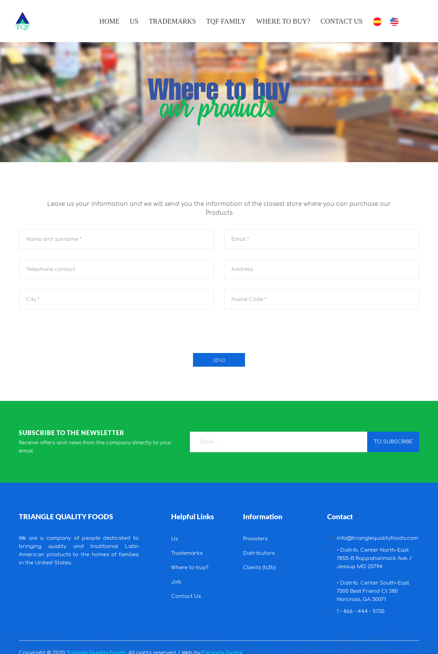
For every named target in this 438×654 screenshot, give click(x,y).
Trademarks (172, 21)
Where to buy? (283, 21)
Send (219, 360)
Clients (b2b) (259, 568)
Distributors (259, 553)
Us (134, 21)
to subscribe (393, 442)
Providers (255, 539)
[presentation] (219, 332)
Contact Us (342, 21)
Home (109, 21)
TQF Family (226, 21)
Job (176, 582)
